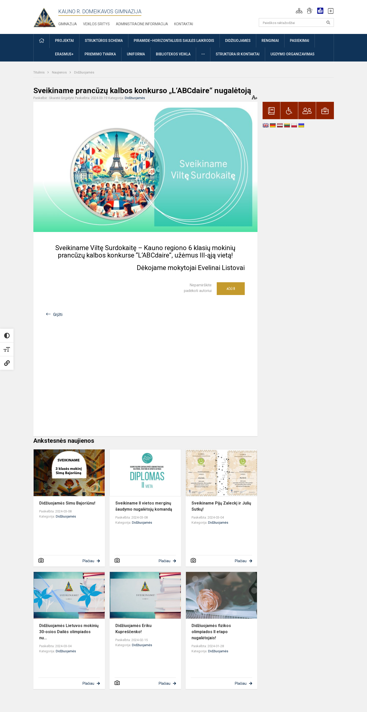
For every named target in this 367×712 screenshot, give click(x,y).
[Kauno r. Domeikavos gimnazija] (45, 16)
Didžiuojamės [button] (238, 41)
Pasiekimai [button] (299, 41)
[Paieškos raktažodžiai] (296, 22)
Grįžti (57, 314)
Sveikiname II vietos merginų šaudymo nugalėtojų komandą (143, 506)
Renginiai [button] (270, 41)
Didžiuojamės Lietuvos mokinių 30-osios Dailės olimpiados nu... (69, 631)
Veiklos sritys (96, 24)
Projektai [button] (64, 41)
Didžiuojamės (84, 72)
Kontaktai (183, 24)
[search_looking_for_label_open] (328, 22)
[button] (299, 11)
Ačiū (230, 288)
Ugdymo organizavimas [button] (292, 54)
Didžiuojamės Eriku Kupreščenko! (133, 628)
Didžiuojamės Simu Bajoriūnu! (67, 503)
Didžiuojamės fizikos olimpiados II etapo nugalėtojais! (211, 631)
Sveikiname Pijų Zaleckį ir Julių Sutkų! (221, 506)
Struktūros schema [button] (104, 41)
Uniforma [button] (136, 54)
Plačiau (88, 561)
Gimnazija (67, 24)
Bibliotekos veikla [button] (173, 54)
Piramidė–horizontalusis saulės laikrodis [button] (174, 41)
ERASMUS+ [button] (64, 54)
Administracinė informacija (142, 24)
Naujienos (59, 72)
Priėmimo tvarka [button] (100, 54)
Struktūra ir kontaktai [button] (238, 54)
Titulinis (39, 72)
